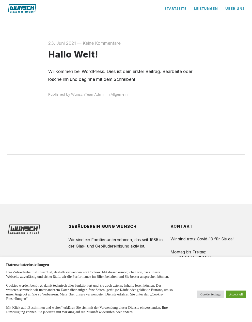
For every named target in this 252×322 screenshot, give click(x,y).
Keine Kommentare (102, 43)
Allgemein (119, 94)
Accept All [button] (236, 294)
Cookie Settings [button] (210, 294)
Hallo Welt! (73, 54)
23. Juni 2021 (62, 43)
